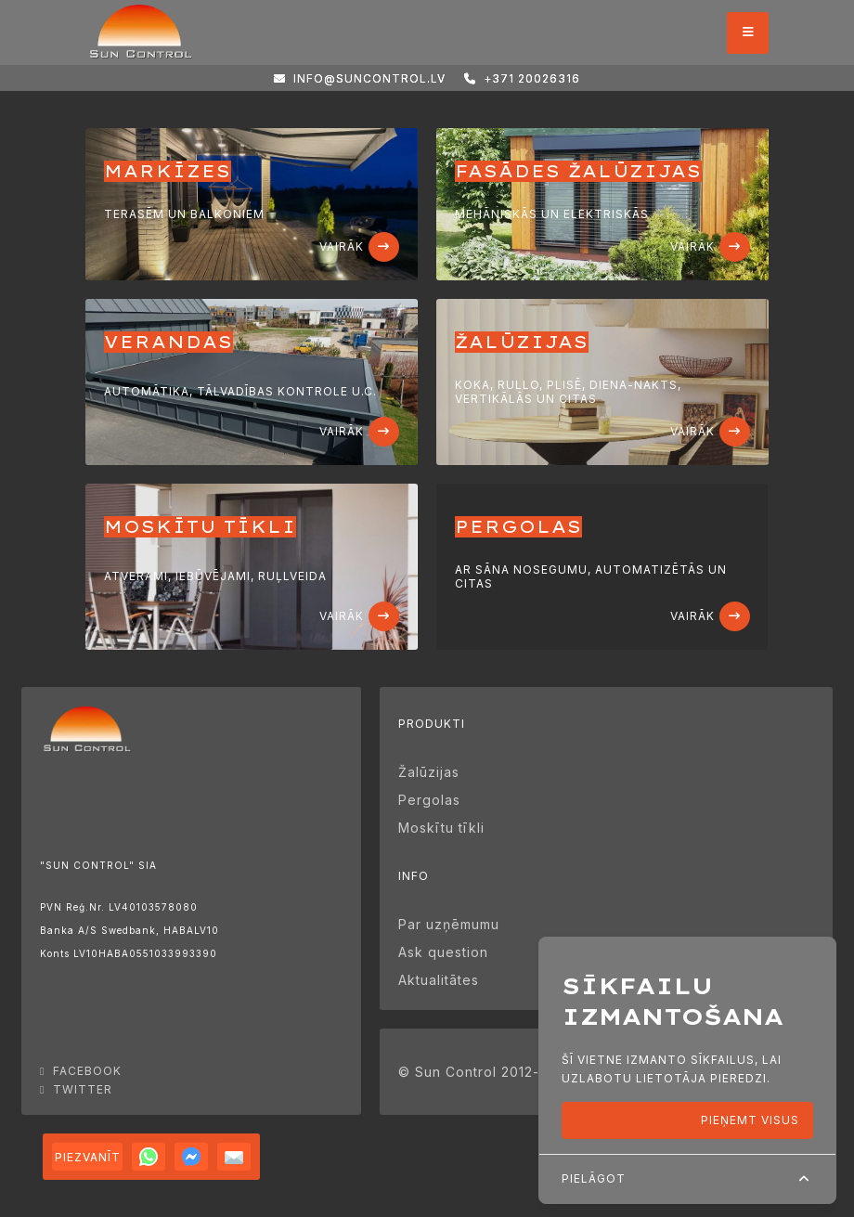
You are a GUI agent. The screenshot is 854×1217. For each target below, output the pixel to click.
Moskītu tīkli (441, 827)
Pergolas (429, 800)
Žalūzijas (428, 772)
